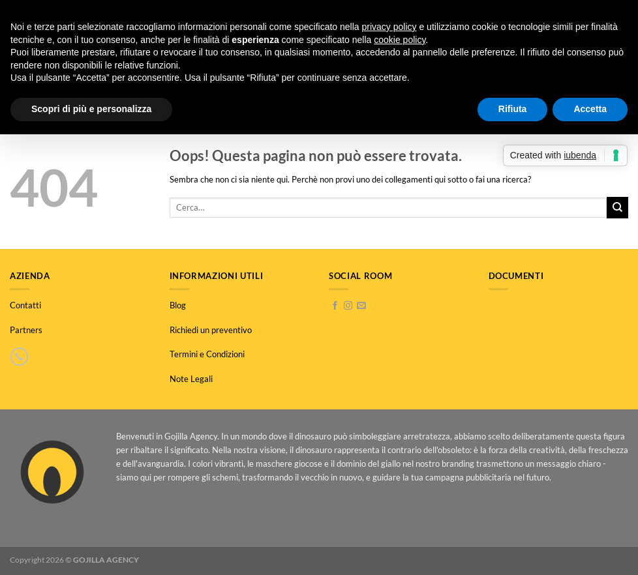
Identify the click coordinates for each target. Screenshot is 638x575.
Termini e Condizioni (207, 354)
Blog (178, 305)
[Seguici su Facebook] (335, 306)
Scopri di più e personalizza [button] (91, 109)
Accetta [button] (590, 109)
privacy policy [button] (389, 27)
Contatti (25, 305)
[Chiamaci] (19, 356)
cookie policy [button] (399, 40)
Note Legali (191, 379)
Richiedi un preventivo (211, 330)
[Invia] (617, 207)
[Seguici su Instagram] (348, 306)
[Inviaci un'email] (361, 306)
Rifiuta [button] (512, 109)
